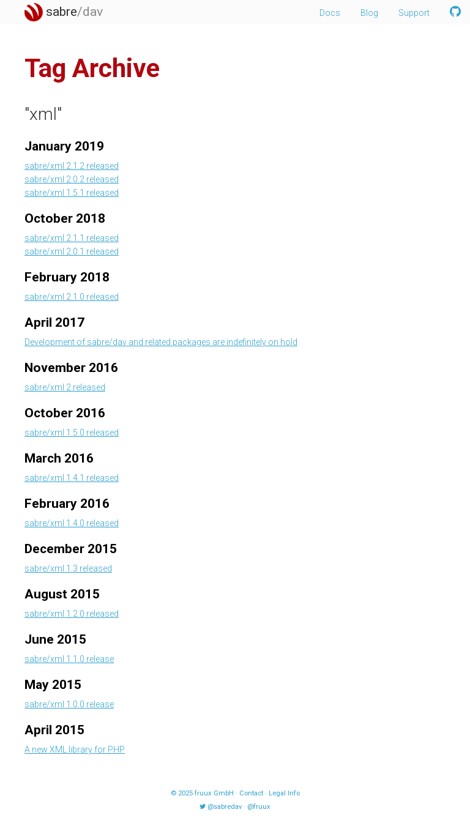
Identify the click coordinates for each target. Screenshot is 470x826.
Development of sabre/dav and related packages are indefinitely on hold (160, 342)
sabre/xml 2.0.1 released (71, 251)
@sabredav (224, 807)
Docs (329, 13)
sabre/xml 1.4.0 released (71, 523)
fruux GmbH (214, 793)
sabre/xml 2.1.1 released (71, 238)
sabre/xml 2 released (64, 387)
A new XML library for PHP (74, 749)
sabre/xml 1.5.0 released (71, 432)
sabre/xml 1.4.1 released (71, 478)
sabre (63, 11)
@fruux (258, 807)
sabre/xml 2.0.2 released (71, 179)
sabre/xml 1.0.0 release (69, 704)
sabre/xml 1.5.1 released (71, 193)
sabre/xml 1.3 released (68, 568)
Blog (369, 13)
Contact (251, 793)
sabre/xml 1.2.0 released (71, 614)
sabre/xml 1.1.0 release (69, 659)
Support (414, 13)
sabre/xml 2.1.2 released (71, 166)
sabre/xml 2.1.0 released (71, 297)
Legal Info (284, 793)
